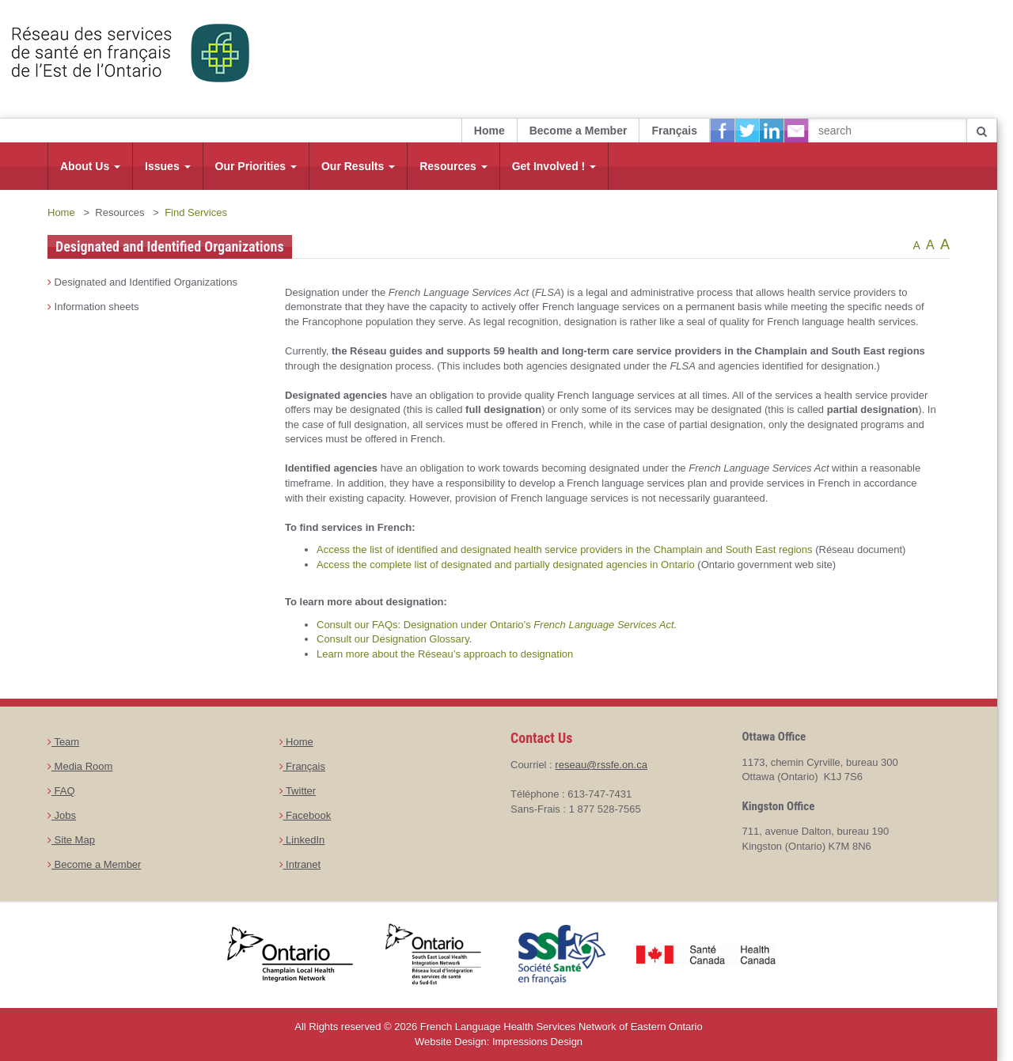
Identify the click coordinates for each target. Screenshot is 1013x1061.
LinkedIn (302, 840)
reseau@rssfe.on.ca (601, 765)
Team (63, 742)
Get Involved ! (554, 166)
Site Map (71, 840)
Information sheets (93, 307)
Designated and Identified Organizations (142, 282)
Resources (453, 166)
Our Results (358, 166)
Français (674, 130)
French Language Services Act (603, 625)
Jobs (61, 815)
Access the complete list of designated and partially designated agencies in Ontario (506, 564)
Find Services (196, 212)
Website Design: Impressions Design (498, 1042)
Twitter (298, 791)
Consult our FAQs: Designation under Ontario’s (425, 625)
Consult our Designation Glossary (393, 639)
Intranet (300, 864)
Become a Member (578, 130)
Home (489, 130)
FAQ (61, 791)
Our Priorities (256, 166)
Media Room (79, 766)
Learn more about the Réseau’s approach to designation (445, 654)
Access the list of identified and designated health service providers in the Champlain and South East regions (565, 549)
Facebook (305, 815)
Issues (167, 166)
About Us (90, 166)
